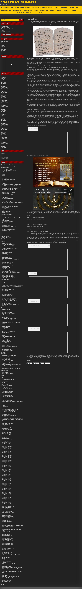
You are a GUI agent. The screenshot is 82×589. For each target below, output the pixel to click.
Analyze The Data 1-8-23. (7, 390)
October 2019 (4, 142)
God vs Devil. (4, 249)
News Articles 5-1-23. (6, 476)
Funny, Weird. (4, 413)
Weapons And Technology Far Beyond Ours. (11, 368)
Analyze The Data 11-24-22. (7, 391)
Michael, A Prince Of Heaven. (8, 222)
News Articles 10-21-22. (7, 450)
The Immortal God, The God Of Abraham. (10, 206)
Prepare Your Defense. (6, 333)
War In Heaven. (5, 233)
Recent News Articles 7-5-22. (8, 517)
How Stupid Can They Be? (7, 360)
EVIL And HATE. (5, 316)
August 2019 (4, 144)
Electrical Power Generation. (8, 287)
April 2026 (3, 76)
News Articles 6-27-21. (6, 488)
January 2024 (4, 86)
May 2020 (3, 133)
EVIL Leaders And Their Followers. (9, 318)
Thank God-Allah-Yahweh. (7, 204)
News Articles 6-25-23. (6, 487)
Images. (12, 13)
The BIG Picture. (33, 273)
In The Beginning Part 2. (7, 429)
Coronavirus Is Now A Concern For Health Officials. (12, 401)
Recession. (4, 519)
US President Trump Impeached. (8, 573)
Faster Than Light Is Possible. (8, 289)
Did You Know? (5, 406)
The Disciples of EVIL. (6, 267)
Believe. (3, 175)
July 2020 (3, 130)
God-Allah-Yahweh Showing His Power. (10, 188)
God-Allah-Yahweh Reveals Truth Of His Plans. (11, 184)
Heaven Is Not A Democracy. (8, 221)
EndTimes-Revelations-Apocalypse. (9, 248)
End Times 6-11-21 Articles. (7, 247)
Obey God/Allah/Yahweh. (7, 258)
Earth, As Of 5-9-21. (6, 314)
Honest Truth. (4, 328)
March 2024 (3, 83)
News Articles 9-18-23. (6, 502)
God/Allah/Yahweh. (35, 7)
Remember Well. (5, 522)
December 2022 (4, 102)
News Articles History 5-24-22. (8, 506)
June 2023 (3, 95)
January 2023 (4, 101)
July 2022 (3, 109)
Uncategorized (4, 51)
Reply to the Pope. (44, 10)
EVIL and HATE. (5, 317)
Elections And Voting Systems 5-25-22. (10, 409)
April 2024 (3, 82)
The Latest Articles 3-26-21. (7, 536)
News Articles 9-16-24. (6, 501)
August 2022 (4, 107)
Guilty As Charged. (6, 326)
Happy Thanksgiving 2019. (7, 194)
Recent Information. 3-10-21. (8, 262)
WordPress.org (4, 158)
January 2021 (4, 123)
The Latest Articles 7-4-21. (7, 543)
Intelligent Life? (5, 372)
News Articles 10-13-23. (7, 447)
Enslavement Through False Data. (9, 410)
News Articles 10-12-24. (7, 446)
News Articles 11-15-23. (7, 455)
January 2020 (4, 138)
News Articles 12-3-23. (6, 461)
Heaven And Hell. (5, 220)
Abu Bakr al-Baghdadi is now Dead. (9, 170)
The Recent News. (5, 547)
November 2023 (4, 88)
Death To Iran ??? (5, 176)
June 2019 (3, 147)
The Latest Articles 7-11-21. (7, 540)
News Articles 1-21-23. (6, 442)
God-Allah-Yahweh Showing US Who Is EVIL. (11, 422)
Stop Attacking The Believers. (8, 339)
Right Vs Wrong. (5, 524)
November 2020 (4, 125)
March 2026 (3, 77)
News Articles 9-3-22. (6, 505)
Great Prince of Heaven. (6, 44)
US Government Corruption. (8, 379)
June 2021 (3, 116)
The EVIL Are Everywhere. (7, 270)
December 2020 (4, 124)
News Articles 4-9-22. (6, 474)
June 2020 (3, 132)
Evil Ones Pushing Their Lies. (8, 319)
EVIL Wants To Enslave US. (7, 321)
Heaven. (56, 7)
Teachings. (59, 10)
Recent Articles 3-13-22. (7, 513)
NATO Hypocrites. (5, 441)
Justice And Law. (5, 332)
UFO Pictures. (5, 559)
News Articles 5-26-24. (6, 479)
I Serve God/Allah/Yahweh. (7, 196)
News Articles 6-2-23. (6, 485)
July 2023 (3, 93)
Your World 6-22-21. (6, 582)
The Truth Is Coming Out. (7, 552)
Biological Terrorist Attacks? (8, 282)
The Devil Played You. (6, 342)
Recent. (3, 335)
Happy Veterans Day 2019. (7, 424)
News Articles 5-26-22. (6, 478)
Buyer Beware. (5, 284)
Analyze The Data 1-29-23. (7, 388)
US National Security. (6, 566)
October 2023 (4, 90)
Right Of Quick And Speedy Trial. (9, 336)
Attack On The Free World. (7, 396)
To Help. (3, 558)
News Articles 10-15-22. (7, 448)
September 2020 (4, 128)
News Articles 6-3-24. (6, 489)
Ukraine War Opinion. (6, 561)
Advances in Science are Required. (9, 355)
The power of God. (5, 207)
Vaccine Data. (4, 575)
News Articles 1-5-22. (6, 443)
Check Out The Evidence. (7, 400)
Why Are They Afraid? (6, 303)
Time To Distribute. (6, 557)
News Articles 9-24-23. (6, 503)
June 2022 (3, 110)
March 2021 (3, 120)
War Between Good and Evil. (8, 350)
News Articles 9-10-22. (6, 499)
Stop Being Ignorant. (6, 340)
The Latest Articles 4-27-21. (7, 539)
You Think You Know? (6, 581)
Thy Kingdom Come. (6, 230)
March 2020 (3, 136)
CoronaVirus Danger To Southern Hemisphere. (11, 286)
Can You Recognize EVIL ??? (8, 312)
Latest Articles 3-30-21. (6, 433)
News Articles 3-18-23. (6, 465)
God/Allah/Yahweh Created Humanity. (10, 190)
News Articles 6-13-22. (6, 482)
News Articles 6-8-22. (6, 492)
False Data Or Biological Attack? (8, 411)
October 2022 (4, 105)
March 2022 (3, 114)
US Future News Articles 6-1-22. (8, 563)
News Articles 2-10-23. (6, 462)
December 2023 (4, 87)
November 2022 (4, 104)
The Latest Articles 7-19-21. (7, 542)
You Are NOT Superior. (6, 580)
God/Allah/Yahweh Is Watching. (8, 192)
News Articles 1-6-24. (6, 445)
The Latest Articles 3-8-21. (7, 538)
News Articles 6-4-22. (6, 490)
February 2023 (4, 100)
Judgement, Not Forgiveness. (8, 201)
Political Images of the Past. (7, 510)
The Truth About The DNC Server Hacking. (11, 550)
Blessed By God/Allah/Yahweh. (8, 244)
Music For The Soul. (28, 10)
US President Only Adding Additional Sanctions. (12, 567)
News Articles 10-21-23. (7, 451)
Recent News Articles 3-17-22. (8, 516)
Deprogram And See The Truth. (8, 313)
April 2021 (3, 119)
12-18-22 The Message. (6, 243)
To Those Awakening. (6, 211)
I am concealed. (64, 7)
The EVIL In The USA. (6, 531)
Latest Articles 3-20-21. (6, 432)
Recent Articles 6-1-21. (6, 515)
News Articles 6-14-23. (6, 483)
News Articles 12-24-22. (7, 460)
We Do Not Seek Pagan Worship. (9, 277)
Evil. (2, 377)
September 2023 (4, 91)
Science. (52, 10)
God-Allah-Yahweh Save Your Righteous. (10, 185)
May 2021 (3, 118)
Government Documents (47, 7)
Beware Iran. (4, 397)
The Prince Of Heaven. (34, 301)
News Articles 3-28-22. (6, 466)
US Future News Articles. (31, 13)
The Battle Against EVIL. (7, 341)
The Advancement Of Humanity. (8, 365)
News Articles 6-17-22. (6, 484)
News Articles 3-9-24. (6, 470)
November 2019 (4, 141)
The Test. (3, 347)
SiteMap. (41, 13)
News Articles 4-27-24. (6, 473)
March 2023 (3, 99)
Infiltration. (4, 330)
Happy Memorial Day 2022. (7, 423)
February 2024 (4, 84)
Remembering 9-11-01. (6, 263)
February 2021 (4, 121)
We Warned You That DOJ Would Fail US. (10, 576)
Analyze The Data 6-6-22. (7, 395)
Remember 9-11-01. (6, 520)
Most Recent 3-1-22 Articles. (8, 439)
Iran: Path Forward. (74, 7)
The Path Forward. (5, 545)
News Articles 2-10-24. (6, 464)
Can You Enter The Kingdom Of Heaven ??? (39, 245)
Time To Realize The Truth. (7, 275)
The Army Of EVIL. (5, 266)
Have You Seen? (5, 425)
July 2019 (3, 146)
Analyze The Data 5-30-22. (7, 392)
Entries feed (3, 156)
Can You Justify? (5, 399)
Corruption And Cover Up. (7, 402)
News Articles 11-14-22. (7, 453)
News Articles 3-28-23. (6, 467)
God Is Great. (4, 180)
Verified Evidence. (5, 212)
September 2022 (4, 106)
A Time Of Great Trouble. (7, 169)
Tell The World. (5, 527)
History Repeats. (5, 327)
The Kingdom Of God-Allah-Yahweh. (9, 224)
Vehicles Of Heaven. (6, 231)
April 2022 (3, 113)
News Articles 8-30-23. (6, 496)
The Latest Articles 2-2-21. (7, 535)
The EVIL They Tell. (6, 345)
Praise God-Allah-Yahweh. (7, 511)
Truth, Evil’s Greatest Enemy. (8, 276)
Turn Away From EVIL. (34, 328)
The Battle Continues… (6, 296)
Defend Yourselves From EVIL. (8, 245)
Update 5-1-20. (5, 562)
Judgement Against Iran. (6, 10)
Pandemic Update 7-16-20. (7, 294)
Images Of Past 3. (5, 428)
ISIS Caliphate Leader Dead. (7, 198)
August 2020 (4, 129)
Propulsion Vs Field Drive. (7, 295)
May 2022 (3, 111)
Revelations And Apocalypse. (8, 264)
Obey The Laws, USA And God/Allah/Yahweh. (11, 259)
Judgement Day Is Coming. (7, 199)
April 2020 (3, 134)
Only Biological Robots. (7, 507)
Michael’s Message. (17, 10)
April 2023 (3, 97)
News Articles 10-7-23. (6, 452)
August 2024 (4, 81)
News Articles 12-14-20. (7, 459)
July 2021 (3, 115)
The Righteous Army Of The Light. (9, 226)
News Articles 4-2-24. (6, 471)
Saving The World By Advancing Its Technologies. (12, 525)
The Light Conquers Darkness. (8, 271)
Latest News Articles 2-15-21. (8, 436)
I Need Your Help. (5, 291)
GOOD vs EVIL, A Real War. (7, 324)
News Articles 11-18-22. (7, 456)
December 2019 (4, 139)
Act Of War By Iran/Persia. (7, 171)
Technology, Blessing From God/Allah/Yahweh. (12, 364)
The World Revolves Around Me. (8, 229)
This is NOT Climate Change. (8, 299)
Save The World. (20, 13)
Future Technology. (6, 359)
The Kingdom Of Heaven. (7, 225)
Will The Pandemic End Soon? (8, 305)
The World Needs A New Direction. (9, 298)
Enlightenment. (5, 219)
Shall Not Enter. (5, 337)
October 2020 (4, 127)
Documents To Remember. (7, 407)
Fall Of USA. (4, 178)
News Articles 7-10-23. (6, 493)
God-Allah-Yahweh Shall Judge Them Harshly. (11, 187)
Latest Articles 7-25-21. (6, 434)
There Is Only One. (6, 208)
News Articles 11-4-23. (6, 457)
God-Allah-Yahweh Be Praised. (7, 7)
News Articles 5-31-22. (6, 480)
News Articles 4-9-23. (6, 475)
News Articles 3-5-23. (6, 469)
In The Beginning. (5, 430)
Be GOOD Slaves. (5, 310)
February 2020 (4, 137)
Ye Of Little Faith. (5, 579)
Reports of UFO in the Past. (7, 373)
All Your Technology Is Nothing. (8, 356)
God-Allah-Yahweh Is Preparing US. (22, 7)
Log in (2, 154)
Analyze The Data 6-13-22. (7, 393)
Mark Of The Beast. (6, 438)
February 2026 (4, 78)
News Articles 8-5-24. (6, 498)
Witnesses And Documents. (7, 577)
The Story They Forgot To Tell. (8, 548)
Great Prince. (4, 253)
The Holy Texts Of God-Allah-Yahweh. (10, 346)
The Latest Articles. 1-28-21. (7, 544)
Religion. (36, 10)
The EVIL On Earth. (6, 344)
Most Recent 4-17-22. (6, 257)
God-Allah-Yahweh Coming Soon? (9, 415)
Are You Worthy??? (33, 128)
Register (3, 153)
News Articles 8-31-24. (6, 497)
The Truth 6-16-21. (5, 549)
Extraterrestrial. (4, 13)
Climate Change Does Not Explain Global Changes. (12, 285)
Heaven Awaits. (5, 290)
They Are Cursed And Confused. (8, 210)
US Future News (4, 53)
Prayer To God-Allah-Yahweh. (8, 512)
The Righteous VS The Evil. (7, 227)
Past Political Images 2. (7, 508)
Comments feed (4, 157)
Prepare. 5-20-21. (5, 261)
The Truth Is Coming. (6, 553)
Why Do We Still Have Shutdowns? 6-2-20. (11, 304)
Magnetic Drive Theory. (6, 293)
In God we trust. (5, 197)
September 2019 (4, 143)
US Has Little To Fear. (6, 565)
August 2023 (4, 92)
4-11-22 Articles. (5, 387)
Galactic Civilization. (6, 414)
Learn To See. (4, 437)
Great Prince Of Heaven (20, 2)
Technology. (66, 10)
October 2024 (4, 79)
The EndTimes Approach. (7, 268)
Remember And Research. (7, 521)
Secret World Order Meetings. (8, 526)
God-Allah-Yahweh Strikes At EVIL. (9, 189)
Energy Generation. (6, 358)
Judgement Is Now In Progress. (8, 331)
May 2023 (3, 96)
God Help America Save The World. (9, 179)
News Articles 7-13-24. (6, 494)
